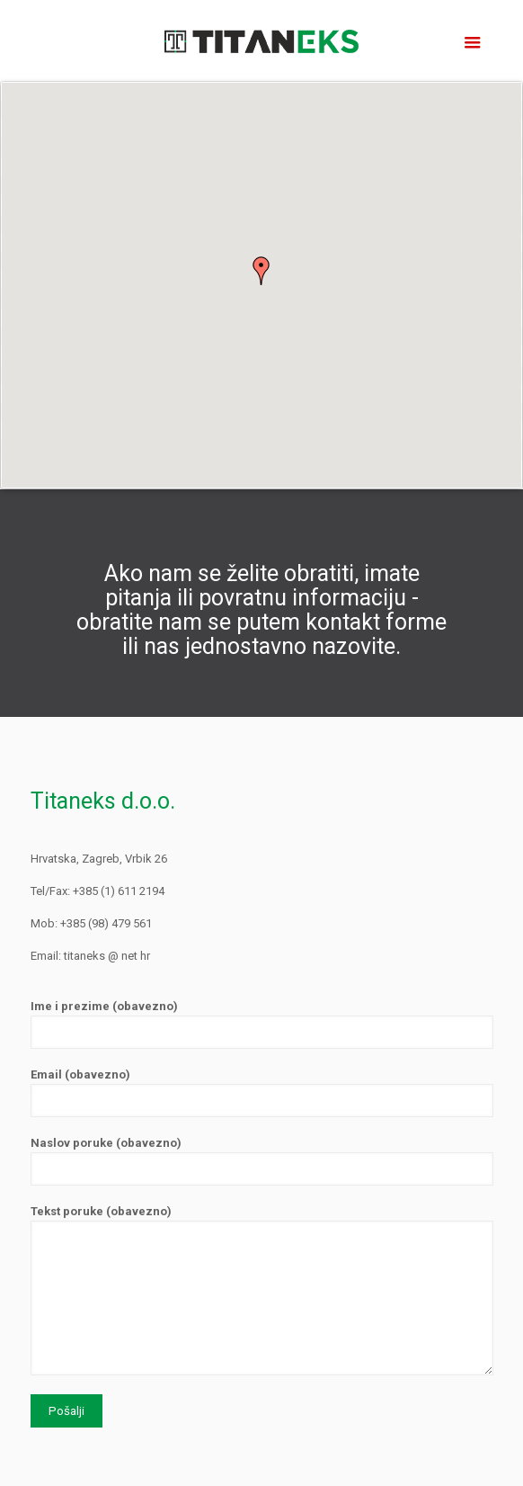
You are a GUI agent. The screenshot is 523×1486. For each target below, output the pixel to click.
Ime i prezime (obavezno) (262, 1024)
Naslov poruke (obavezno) (262, 1161)
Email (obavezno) (262, 1092)
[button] (261, 270)
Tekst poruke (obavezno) (262, 1289)
